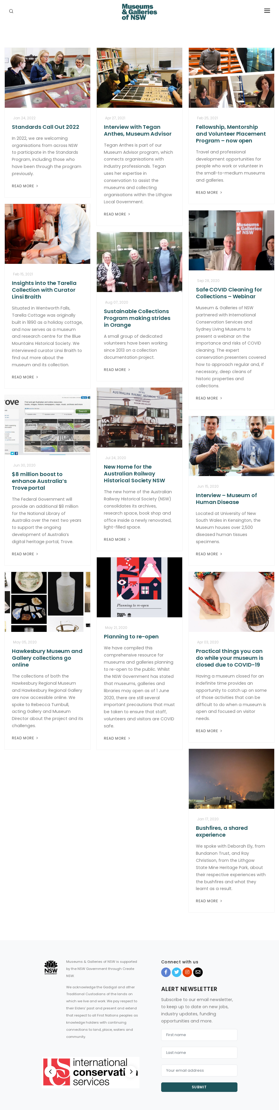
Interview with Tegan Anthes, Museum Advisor (138, 130)
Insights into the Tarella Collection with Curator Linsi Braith (44, 289)
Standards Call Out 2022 (45, 127)
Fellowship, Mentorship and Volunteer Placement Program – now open (231, 133)
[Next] (131, 1072)
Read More (25, 185)
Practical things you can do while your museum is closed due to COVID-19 (229, 657)
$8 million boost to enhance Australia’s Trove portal (39, 480)
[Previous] (50, 1072)
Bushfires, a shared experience (222, 831)
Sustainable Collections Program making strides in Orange (137, 318)
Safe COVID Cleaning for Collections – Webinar (229, 293)
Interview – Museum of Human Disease (226, 498)
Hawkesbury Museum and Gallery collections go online (47, 657)
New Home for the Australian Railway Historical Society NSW (134, 473)
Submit (199, 1087)
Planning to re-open (131, 636)
